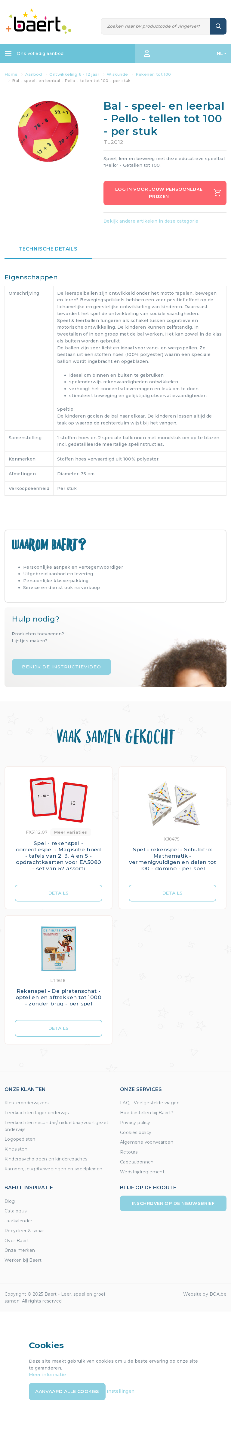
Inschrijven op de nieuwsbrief (173, 1203)
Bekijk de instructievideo (61, 667)
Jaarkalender (18, 1221)
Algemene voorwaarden (146, 1142)
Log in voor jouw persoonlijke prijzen (168, 192)
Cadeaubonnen (137, 1162)
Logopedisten (20, 1139)
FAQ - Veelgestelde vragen (150, 1102)
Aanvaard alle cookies (67, 1391)
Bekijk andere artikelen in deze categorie (150, 221)
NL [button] (220, 53)
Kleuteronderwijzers (27, 1102)
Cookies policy (136, 1132)
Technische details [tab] (48, 249)
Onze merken (20, 1250)
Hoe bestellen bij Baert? (147, 1112)
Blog (10, 1201)
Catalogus (16, 1211)
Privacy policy (135, 1122)
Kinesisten (16, 1149)
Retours (129, 1152)
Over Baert (17, 1240)
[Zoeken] (156, 26)
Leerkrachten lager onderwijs (37, 1112)
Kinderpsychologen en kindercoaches (46, 1159)
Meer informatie (47, 1374)
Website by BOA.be (204, 1294)
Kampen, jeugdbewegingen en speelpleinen (54, 1169)
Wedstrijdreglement (142, 1172)
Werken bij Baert (23, 1260)
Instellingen (121, 1391)
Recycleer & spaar (24, 1230)
